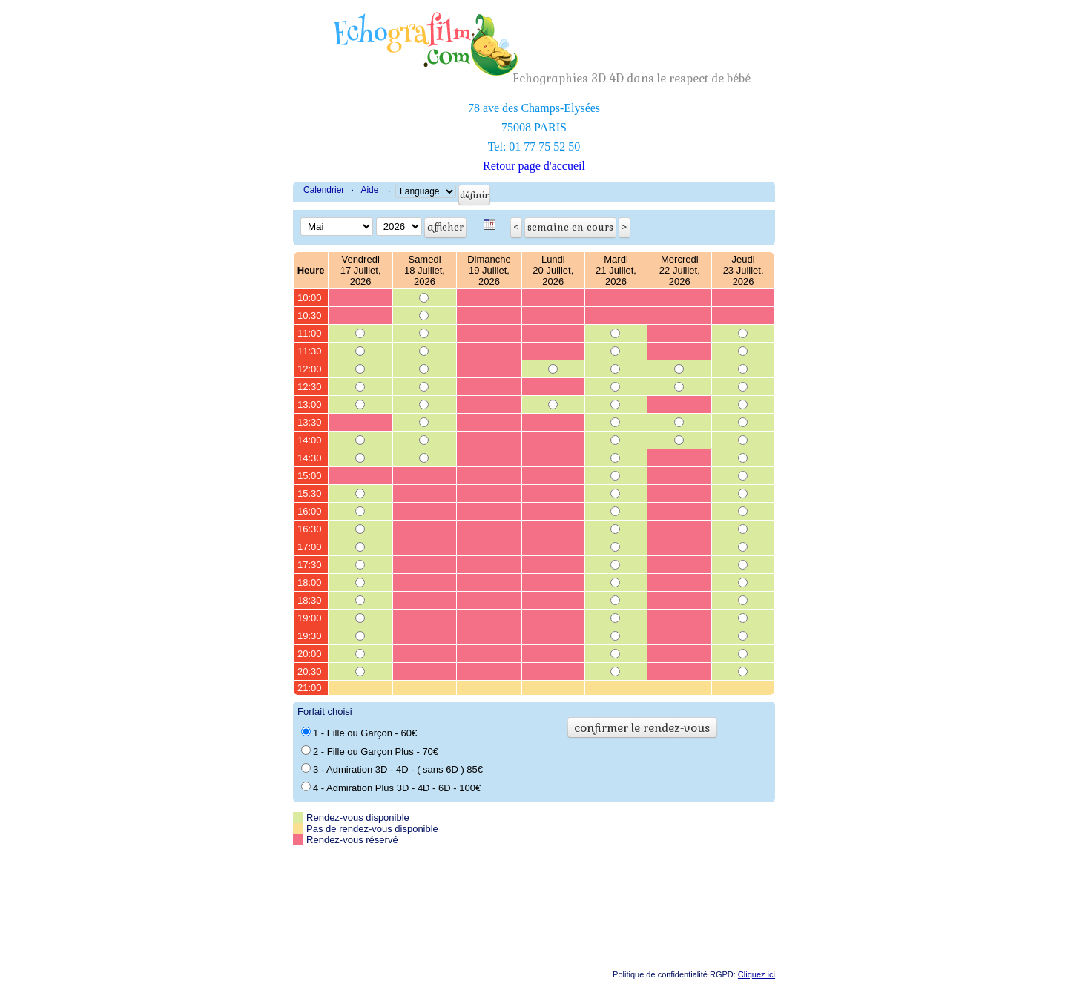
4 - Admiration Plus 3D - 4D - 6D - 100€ (391, 787)
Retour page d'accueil (534, 165)
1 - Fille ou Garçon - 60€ (359, 733)
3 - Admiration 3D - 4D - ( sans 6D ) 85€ (392, 769)
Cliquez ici (756, 974)
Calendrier (323, 190)
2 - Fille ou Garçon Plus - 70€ (369, 751)
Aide (369, 190)
